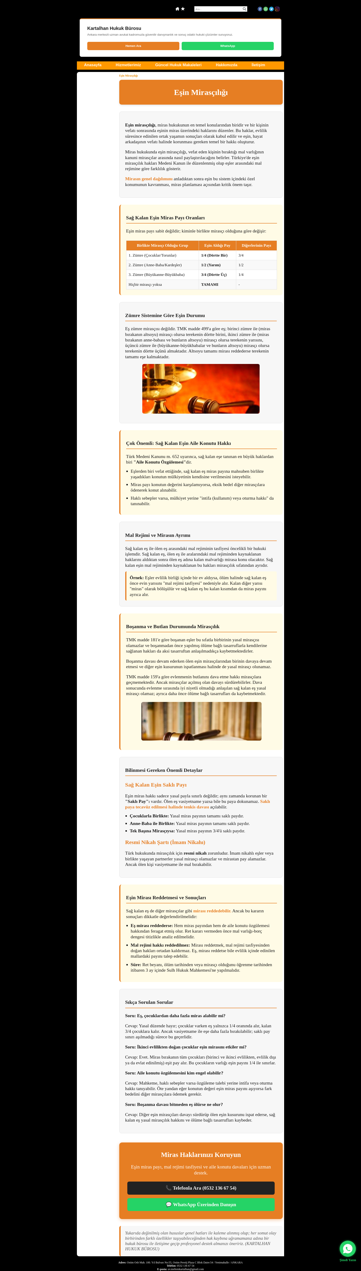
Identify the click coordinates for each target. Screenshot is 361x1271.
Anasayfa (93, 65)
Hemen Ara (133, 46)
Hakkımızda (226, 65)
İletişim (258, 65)
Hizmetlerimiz (128, 65)
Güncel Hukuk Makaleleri (178, 65)
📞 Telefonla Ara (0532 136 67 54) (201, 1188)
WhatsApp (227, 46)
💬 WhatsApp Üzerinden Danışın (201, 1204)
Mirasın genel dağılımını (149, 178)
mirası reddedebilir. (212, 910)
